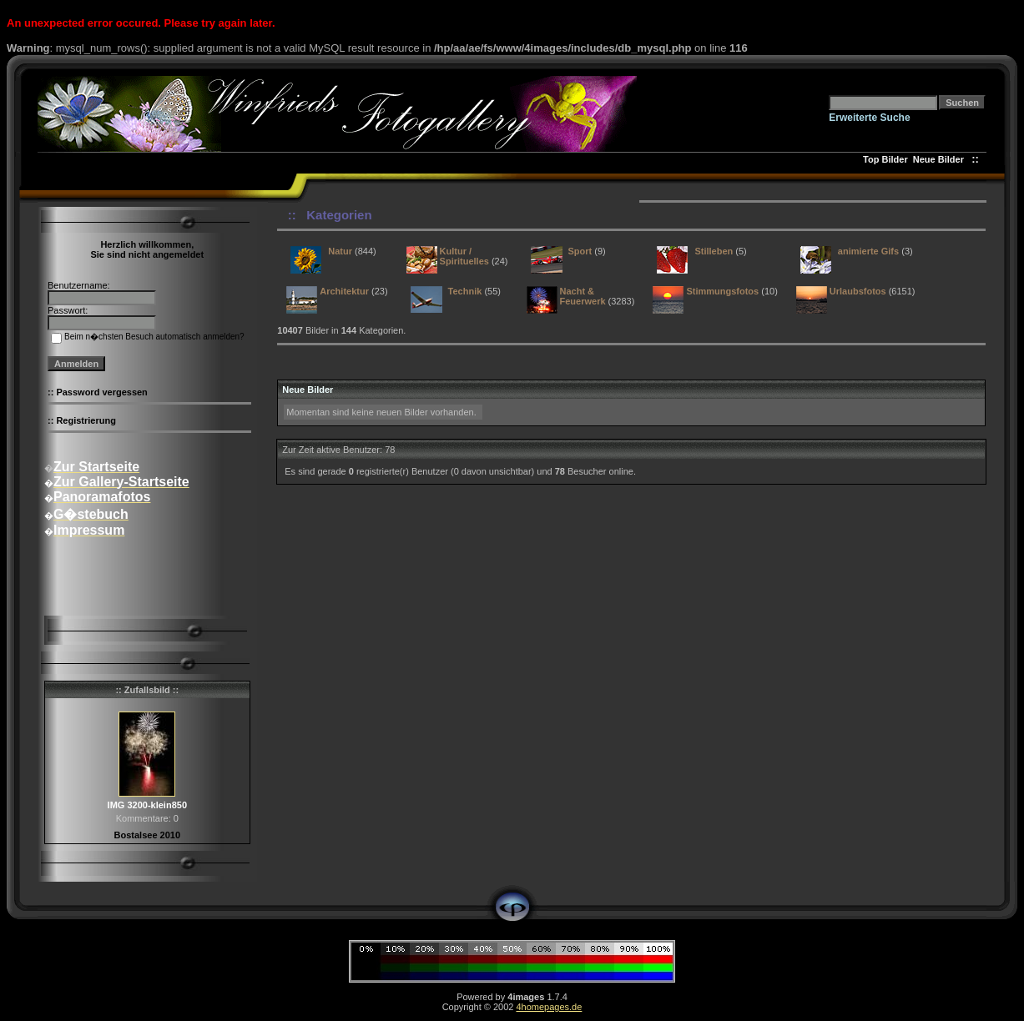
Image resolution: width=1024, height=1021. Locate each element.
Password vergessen (101, 392)
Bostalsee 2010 (147, 835)
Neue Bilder (941, 159)
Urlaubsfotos (858, 291)
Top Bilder (885, 159)
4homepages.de (549, 1007)
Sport (580, 251)
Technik (465, 291)
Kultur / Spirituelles (464, 256)
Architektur (344, 291)
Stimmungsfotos (722, 291)
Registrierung (86, 420)
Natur (340, 251)
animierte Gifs (868, 251)
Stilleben (713, 251)
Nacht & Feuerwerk (583, 296)
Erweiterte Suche (869, 117)
